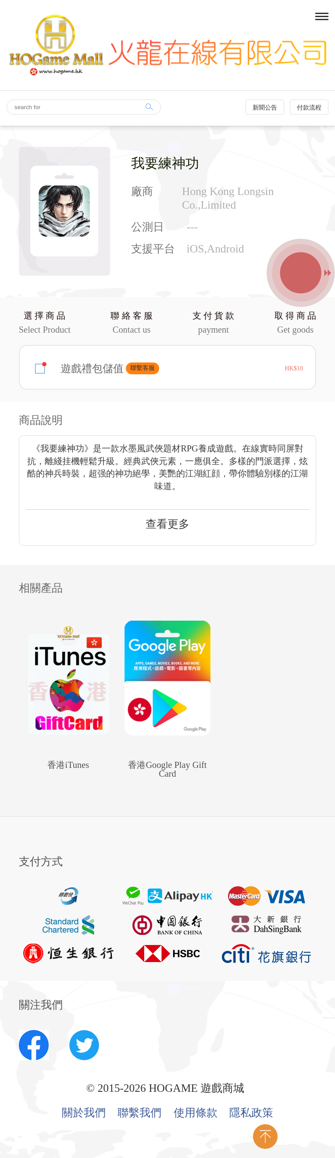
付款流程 (309, 107)
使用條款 (195, 1113)
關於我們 (84, 1113)
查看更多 (167, 524)
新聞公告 (265, 107)
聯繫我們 (139, 1113)
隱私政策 (251, 1113)
